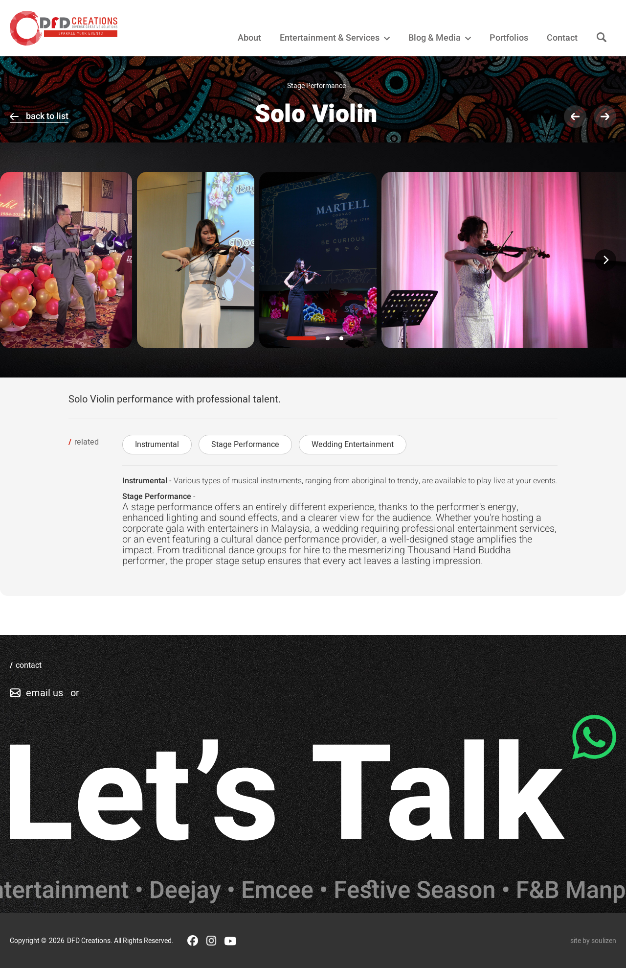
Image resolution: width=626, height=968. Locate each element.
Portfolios (509, 38)
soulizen (603, 941)
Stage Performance (245, 444)
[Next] (605, 260)
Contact (562, 38)
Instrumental (157, 444)
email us (44, 693)
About (249, 38)
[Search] (601, 38)
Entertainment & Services (335, 38)
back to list (47, 116)
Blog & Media (439, 38)
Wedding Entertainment (353, 444)
